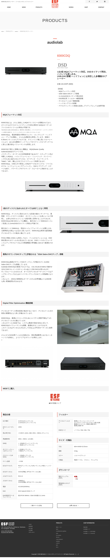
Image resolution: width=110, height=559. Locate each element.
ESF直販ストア (87, 531)
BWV (57, 531)
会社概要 (31, 532)
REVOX (58, 539)
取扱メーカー (59, 529)
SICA (57, 549)
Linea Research (60, 541)
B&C (57, 547)
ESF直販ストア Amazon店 (90, 535)
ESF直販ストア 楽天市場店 (90, 533)
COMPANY (101, 7)
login (77, 556)
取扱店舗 (85, 529)
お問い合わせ (32, 534)
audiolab (18, 31)
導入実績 (31, 530)
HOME (9, 7)
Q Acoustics (59, 537)
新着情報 (31, 528)
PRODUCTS (39, 7)
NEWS (24, 7)
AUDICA (58, 545)
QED (57, 535)
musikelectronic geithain (62, 533)
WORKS (71, 7)
